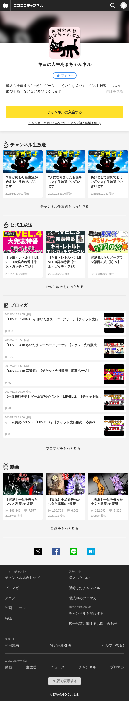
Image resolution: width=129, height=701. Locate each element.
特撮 (8, 618)
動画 (8, 667)
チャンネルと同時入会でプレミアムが (64, 123)
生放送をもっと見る (64, 206)
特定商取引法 (60, 645)
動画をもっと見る (64, 528)
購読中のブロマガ (83, 598)
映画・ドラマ (15, 608)
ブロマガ (12, 588)
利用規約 (12, 645)
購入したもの (79, 578)
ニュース (58, 667)
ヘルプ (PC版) (113, 645)
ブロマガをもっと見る (63, 448)
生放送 (31, 667)
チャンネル (87, 667)
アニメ (10, 598)
